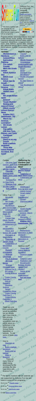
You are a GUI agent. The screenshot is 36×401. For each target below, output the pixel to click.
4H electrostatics (8, 227)
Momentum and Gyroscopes (9, 207)
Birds (22, 71)
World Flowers (26, 60)
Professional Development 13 (9, 223)
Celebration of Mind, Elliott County (25, 174)
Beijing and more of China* (7, 105)
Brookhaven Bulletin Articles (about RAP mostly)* (24, 266)
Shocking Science (7, 286)
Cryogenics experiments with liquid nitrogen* (25, 64)
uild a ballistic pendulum (8, 144)
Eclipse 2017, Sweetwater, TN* (8, 115)
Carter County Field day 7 (9, 278)
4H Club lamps (7, 262)
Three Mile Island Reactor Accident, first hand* (7, 150)
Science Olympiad (7, 255)
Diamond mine (25, 73)
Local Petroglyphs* (23, 196)
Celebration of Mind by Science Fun (24, 170)
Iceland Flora (8, 58)
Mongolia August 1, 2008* (24, 218)
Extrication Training (7, 61)
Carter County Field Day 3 (9, 298)
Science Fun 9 (10, 269)
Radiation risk (25, 261)
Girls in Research (6, 282)
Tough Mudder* (10, 102)
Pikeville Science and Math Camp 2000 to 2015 (10, 174)
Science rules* (26, 259)
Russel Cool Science (7, 86)
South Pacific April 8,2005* (25, 210)
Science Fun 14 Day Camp (9, 168)
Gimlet (23, 199)
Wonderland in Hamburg (8, 55)
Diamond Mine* (26, 201)
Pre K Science (11, 259)
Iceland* (6, 100)
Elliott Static (8, 89)
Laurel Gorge (25, 191)
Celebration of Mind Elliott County (10, 246)
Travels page (14, 383)
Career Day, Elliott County (9, 219)
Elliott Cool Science (7, 78)
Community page (14, 389)
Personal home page (15, 386)
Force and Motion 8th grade (10, 232)
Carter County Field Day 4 (9, 294)
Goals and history (25, 14)
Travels (23, 54)
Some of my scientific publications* (24, 273)
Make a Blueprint (7, 356)
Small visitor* (25, 193)
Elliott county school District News (8, 110)
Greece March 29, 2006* (25, 214)
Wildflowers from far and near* (25, 188)
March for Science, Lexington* (6, 121)
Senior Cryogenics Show (9, 290)
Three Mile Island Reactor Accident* (24, 250)
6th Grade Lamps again (8, 202)
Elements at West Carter (9, 236)
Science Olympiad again (9, 266)
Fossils (6, 66)
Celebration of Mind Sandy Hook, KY (10, 212)
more (5, 49)
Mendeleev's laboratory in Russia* (24, 239)
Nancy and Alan (11, 392)
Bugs (22, 69)
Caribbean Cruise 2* (6, 136)
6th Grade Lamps (6, 126)
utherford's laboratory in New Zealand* (25, 233)
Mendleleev (24, 75)
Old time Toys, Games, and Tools (9, 132)
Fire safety (7, 64)
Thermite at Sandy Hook (9, 240)
